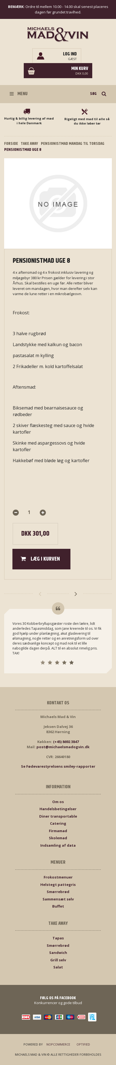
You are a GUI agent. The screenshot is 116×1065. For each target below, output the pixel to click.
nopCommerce (58, 1044)
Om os (58, 801)
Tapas (58, 938)
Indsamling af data (58, 845)
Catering (58, 823)
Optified (83, 1044)
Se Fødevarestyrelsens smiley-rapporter (58, 766)
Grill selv (58, 959)
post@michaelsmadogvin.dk (62, 746)
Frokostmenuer (58, 877)
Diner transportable (58, 816)
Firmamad (58, 830)
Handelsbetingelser (58, 808)
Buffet (58, 906)
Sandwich (58, 952)
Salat (58, 967)
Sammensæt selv (58, 899)
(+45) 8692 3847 (66, 741)
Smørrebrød (58, 891)
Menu (19, 93)
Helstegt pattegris (58, 884)
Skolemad (58, 837)
